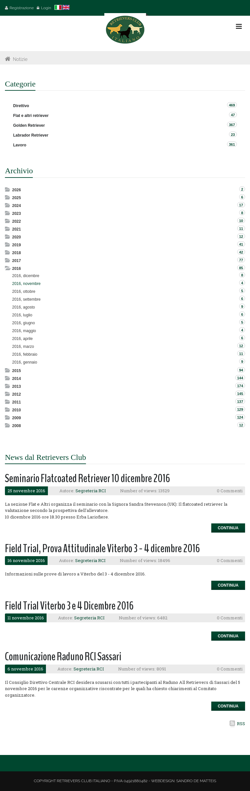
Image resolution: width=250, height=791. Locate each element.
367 (232, 125)
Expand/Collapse (8, 189)
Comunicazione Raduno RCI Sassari (63, 656)
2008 (16, 426)
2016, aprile (22, 338)
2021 (16, 229)
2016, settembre (26, 299)
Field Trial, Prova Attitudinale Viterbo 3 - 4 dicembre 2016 (102, 548)
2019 (16, 245)
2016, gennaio (24, 362)
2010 (16, 410)
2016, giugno (23, 323)
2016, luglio (22, 315)
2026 (16, 190)
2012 (16, 394)
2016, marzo (23, 346)
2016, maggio (24, 331)
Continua (228, 528)
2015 (16, 370)
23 (233, 135)
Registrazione (22, 8)
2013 (16, 386)
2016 (16, 268)
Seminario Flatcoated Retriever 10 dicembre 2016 (87, 478)
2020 (16, 237)
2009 (16, 418)
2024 (16, 205)
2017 (16, 260)
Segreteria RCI (90, 491)
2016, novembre (26, 283)
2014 (16, 378)
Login (46, 8)
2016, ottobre (23, 291)
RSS (241, 723)
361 (232, 144)
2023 (16, 213)
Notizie (20, 59)
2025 (16, 198)
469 (232, 105)
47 (233, 115)
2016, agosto (23, 307)
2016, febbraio (24, 354)
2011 (16, 402)
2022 (16, 221)
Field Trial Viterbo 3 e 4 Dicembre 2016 (69, 605)
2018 (16, 253)
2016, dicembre (25, 275)
